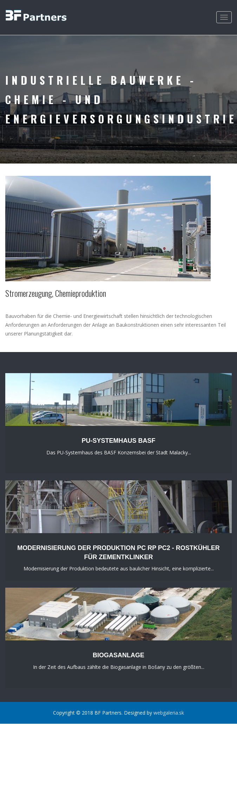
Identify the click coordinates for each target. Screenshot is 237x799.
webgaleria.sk (168, 712)
